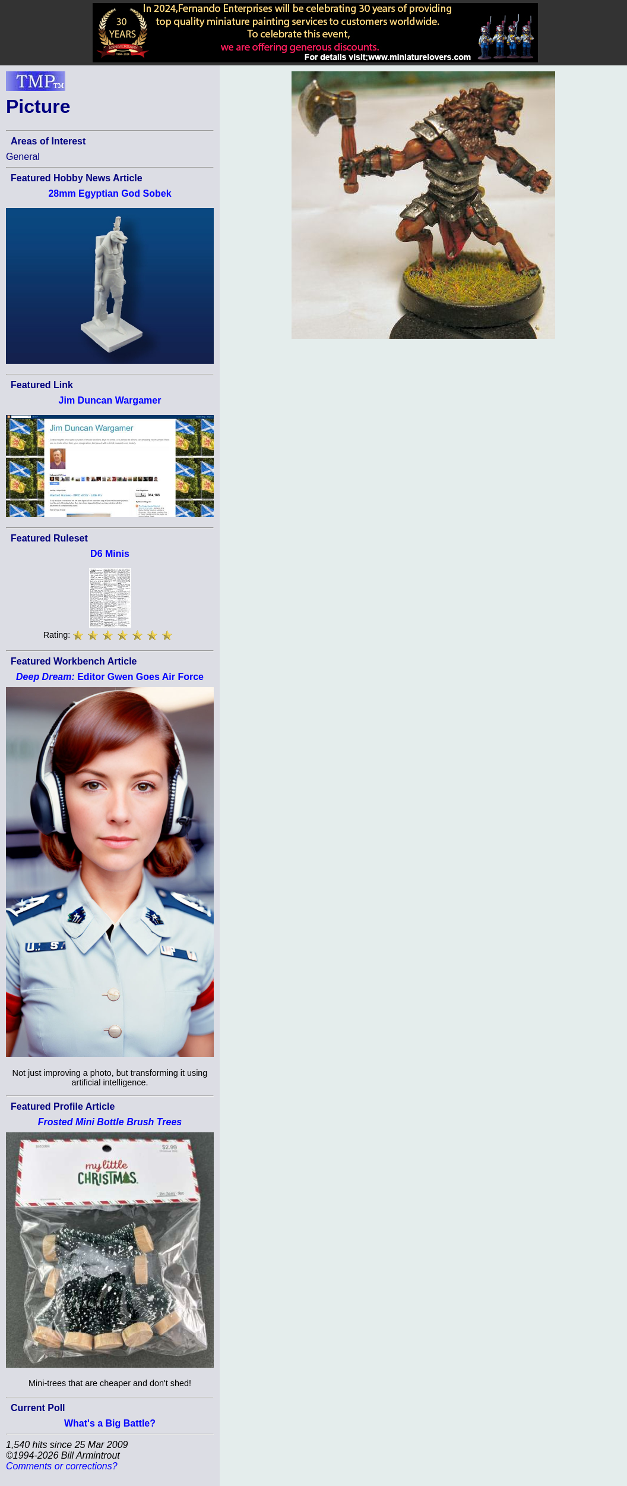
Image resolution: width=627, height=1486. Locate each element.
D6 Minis (109, 554)
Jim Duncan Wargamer (110, 400)
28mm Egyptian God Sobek (109, 193)
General (23, 157)
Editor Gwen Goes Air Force (110, 677)
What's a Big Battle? (110, 1423)
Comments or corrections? (62, 1466)
